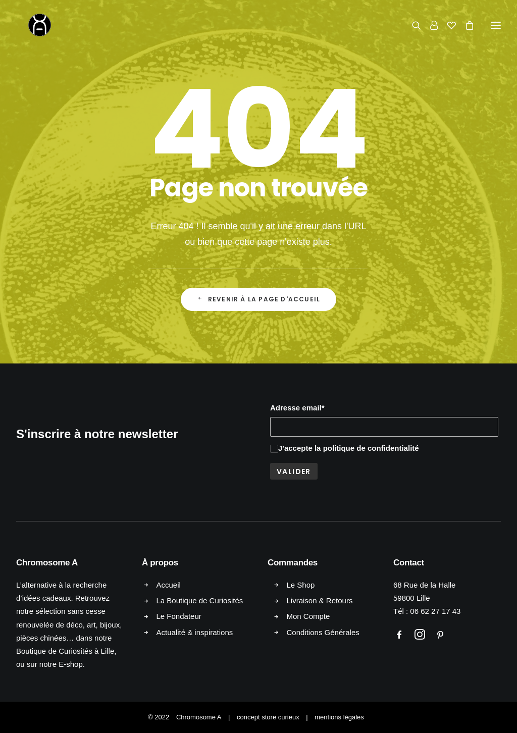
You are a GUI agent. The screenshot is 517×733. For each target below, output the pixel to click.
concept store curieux (268, 717)
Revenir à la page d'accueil (259, 299)
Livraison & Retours (320, 600)
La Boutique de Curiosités (200, 600)
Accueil (169, 585)
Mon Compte (308, 616)
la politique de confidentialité (367, 448)
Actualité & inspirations (195, 632)
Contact (408, 562)
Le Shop (301, 585)
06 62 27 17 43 (435, 611)
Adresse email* (297, 407)
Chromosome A (199, 717)
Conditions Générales (323, 632)
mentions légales (339, 717)
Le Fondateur (179, 616)
